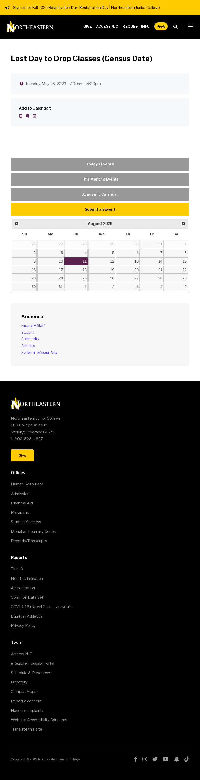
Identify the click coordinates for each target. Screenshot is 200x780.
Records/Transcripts (29, 541)
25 (85, 278)
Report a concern (26, 701)
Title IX (17, 569)
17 (61, 270)
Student (27, 332)
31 (160, 244)
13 (136, 261)
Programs (20, 512)
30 (34, 287)
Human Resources (27, 484)
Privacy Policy (23, 625)
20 (136, 270)
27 (136, 278)
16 (34, 270)
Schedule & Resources (31, 672)
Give (87, 26)
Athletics (28, 346)
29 (185, 278)
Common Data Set (27, 597)
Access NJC (107, 26)
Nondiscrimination (27, 578)
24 (61, 278)
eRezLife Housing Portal (32, 663)
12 (112, 261)
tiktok (186, 759)
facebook (135, 759)
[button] (190, 27)
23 (34, 278)
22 (185, 270)
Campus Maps (23, 691)
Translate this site (26, 729)
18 (85, 270)
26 (112, 278)
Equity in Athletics (27, 616)
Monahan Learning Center (34, 531)
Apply (161, 26)
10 (61, 261)
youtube (166, 759)
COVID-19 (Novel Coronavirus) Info (42, 606)
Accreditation (23, 588)
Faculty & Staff (33, 326)
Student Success (26, 522)
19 (112, 270)
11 (85, 261)
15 (185, 261)
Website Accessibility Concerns (39, 720)
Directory (19, 682)
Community (30, 339)
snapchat (176, 759)
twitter (155, 759)
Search (177, 26)
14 (160, 261)
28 (160, 278)
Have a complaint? (27, 710)
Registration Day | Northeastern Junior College (119, 7)
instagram (144, 759)
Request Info (136, 26)
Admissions (21, 493)
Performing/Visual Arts (39, 352)
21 (160, 270)
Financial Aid (22, 503)
